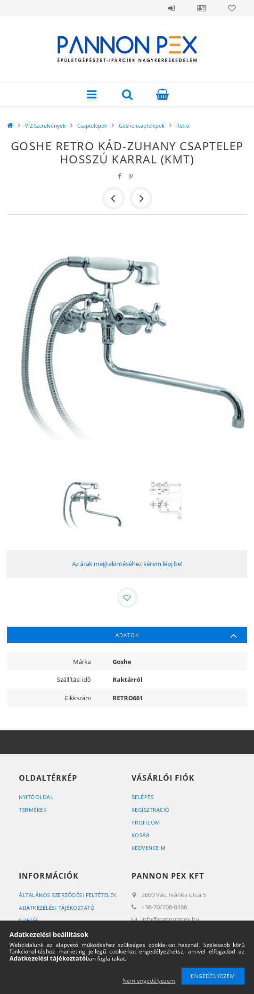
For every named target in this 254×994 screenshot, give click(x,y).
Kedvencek (232, 8)
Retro (182, 125)
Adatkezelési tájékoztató (57, 907)
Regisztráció (150, 809)
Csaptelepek (92, 125)
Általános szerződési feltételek (68, 894)
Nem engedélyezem (149, 981)
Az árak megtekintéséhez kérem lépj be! (127, 563)
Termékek (33, 809)
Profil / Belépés (202, 8)
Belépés (172, 8)
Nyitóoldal (36, 796)
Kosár (140, 835)
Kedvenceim (148, 847)
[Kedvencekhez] (127, 597)
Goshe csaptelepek (141, 125)
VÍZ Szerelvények (45, 125)
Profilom (145, 822)
